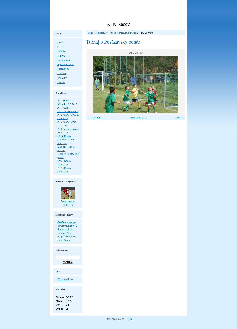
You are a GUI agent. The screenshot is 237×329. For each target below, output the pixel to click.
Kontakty (62, 78)
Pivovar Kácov (65, 229)
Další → (179, 117)
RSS (131, 319)
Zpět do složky (138, 117)
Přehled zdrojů (65, 279)
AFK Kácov (118, 24)
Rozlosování (63, 60)
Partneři (61, 73)
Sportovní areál (65, 64)
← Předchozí (95, 117)
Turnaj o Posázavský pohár (124, 32)
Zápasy (61, 55)
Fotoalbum (101, 32)
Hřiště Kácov (64, 136)
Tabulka (61, 51)
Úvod (91, 32)
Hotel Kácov (63, 240)
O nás (60, 46)
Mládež (61, 82)
